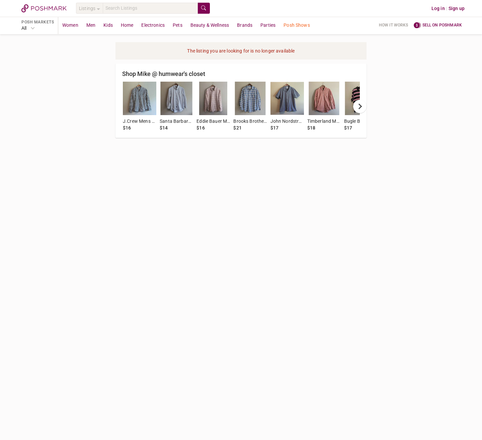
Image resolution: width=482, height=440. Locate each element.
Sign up (457, 8)
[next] (360, 106)
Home (127, 25)
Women (70, 25)
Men (90, 25)
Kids (108, 25)
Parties (267, 25)
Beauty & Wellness (209, 25)
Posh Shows (297, 25)
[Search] (150, 8)
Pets (177, 25)
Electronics (153, 25)
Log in (438, 8)
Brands (244, 25)
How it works (393, 25)
